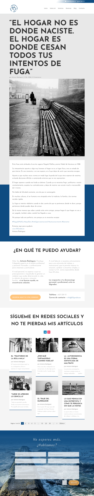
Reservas (68, 8)
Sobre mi (53, 8)
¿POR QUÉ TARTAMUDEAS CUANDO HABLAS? (46, 358)
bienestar (65, 222)
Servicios (60, 8)
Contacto (82, 8)
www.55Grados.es (18, 229)
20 (46, 423)
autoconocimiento (55, 222)
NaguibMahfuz (18, 222)
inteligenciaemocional (40, 222)
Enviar (74, 485)
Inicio (46, 8)
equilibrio (28, 222)
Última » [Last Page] (62, 423)
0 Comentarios (37, 77)
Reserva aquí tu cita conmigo (25, 301)
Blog (75, 8)
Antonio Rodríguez (17, 77)
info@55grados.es (74, 298)
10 (42, 423)
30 (50, 423)
